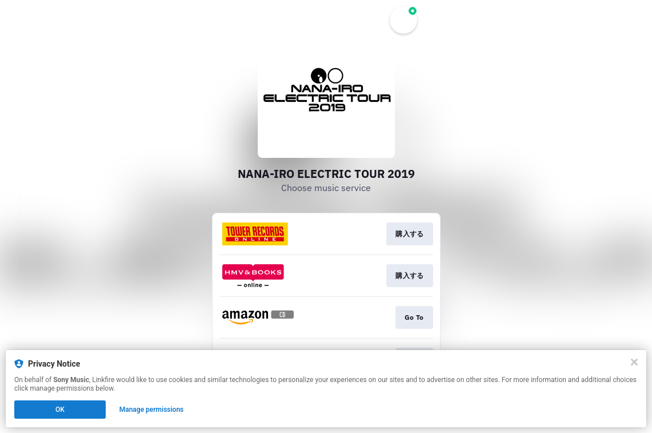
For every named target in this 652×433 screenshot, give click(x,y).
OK (60, 410)
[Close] (634, 362)
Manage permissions (151, 410)
